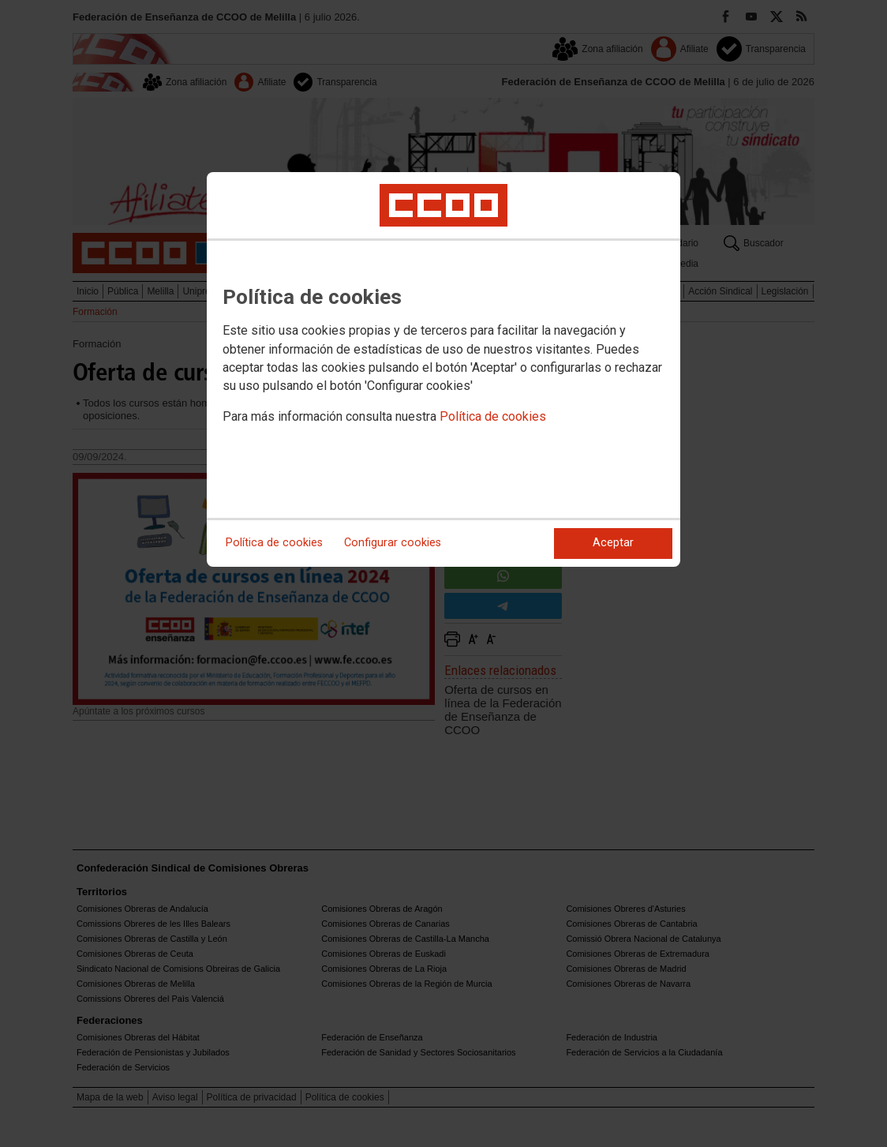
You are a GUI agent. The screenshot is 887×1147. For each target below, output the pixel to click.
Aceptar (613, 542)
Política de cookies (493, 416)
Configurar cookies (392, 542)
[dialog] (443, 369)
